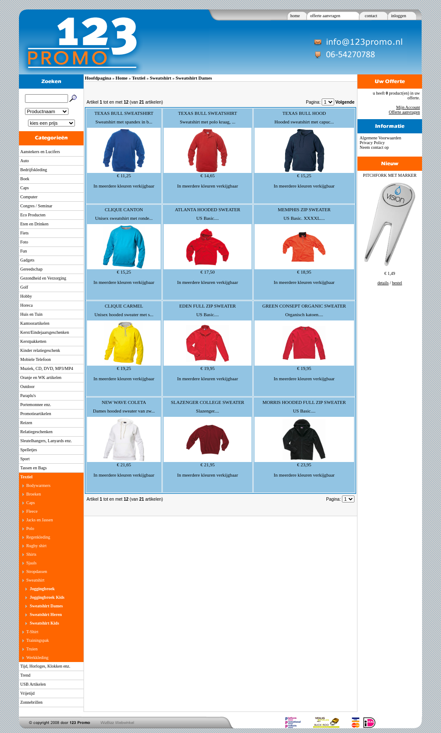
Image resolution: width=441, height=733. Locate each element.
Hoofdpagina (98, 77)
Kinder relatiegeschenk (40, 350)
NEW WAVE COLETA (124, 402)
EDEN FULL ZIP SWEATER (207, 305)
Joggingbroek (42, 588)
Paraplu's (28, 395)
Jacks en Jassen (39, 519)
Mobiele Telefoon (35, 359)
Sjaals (31, 563)
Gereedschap (31, 269)
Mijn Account (408, 107)
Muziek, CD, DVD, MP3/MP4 (46, 368)
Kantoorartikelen (35, 323)
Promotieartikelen (35, 413)
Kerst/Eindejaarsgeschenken (44, 332)
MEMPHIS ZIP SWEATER (304, 209)
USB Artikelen (33, 684)
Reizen (26, 422)
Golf (24, 287)
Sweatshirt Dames (46, 606)
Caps (24, 187)
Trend (25, 675)
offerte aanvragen (325, 15)
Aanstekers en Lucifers (40, 151)
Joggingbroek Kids (47, 597)
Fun (23, 251)
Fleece (31, 511)
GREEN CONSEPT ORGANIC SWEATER (304, 305)
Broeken (33, 494)
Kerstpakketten (33, 341)
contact (371, 15)
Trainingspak (37, 640)
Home (121, 77)
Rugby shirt (36, 545)
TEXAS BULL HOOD (304, 113)
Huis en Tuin (31, 314)
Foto (24, 242)
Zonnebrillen (31, 702)
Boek (24, 178)
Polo (30, 528)
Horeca (26, 305)
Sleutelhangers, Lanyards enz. (46, 440)
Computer (28, 196)
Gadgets (27, 260)
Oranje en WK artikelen (41, 377)
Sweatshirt (35, 580)
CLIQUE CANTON (124, 209)
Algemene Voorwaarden (380, 138)
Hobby (26, 296)
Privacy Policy (372, 142)
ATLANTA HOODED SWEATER (207, 209)
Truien (31, 649)
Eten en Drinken (34, 224)
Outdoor (27, 386)
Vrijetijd (27, 693)
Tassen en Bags (33, 467)
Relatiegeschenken (36, 431)
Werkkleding (37, 657)
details (382, 282)
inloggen (398, 15)
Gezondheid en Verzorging (43, 278)
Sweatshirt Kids (44, 623)
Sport (25, 458)
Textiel (26, 476)
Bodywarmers (38, 485)
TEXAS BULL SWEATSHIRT (123, 113)
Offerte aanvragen (404, 112)
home (295, 15)
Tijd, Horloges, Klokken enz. (45, 666)
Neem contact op (374, 147)
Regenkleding (38, 537)
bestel (397, 282)
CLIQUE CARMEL (124, 305)
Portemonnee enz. (35, 404)
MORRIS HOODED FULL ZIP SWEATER (304, 402)
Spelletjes (28, 449)
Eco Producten (33, 215)
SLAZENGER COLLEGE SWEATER (207, 402)
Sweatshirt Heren (46, 614)
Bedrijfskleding (33, 169)
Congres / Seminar (36, 205)
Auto (24, 160)
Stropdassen (36, 571)
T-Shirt (32, 631)
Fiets (24, 233)
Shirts (31, 554)
